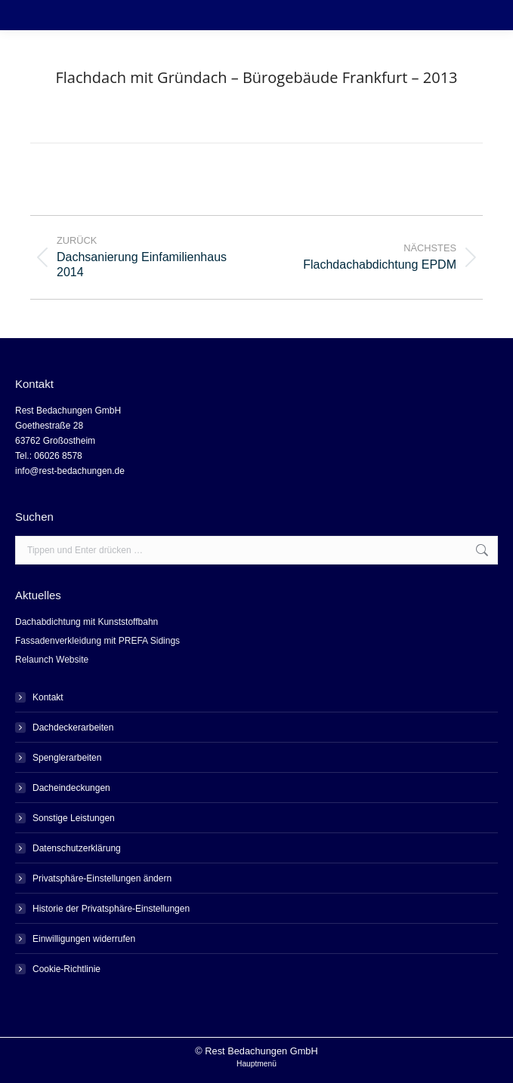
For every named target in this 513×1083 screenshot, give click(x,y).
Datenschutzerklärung (76, 848)
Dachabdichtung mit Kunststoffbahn (86, 622)
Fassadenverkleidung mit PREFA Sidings (97, 640)
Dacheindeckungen (71, 788)
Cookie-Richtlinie (66, 969)
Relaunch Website (51, 659)
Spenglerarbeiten (66, 757)
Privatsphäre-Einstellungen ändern (102, 878)
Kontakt (47, 697)
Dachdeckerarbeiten (72, 727)
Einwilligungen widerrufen (83, 939)
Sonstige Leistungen (73, 818)
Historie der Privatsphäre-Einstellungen (111, 908)
